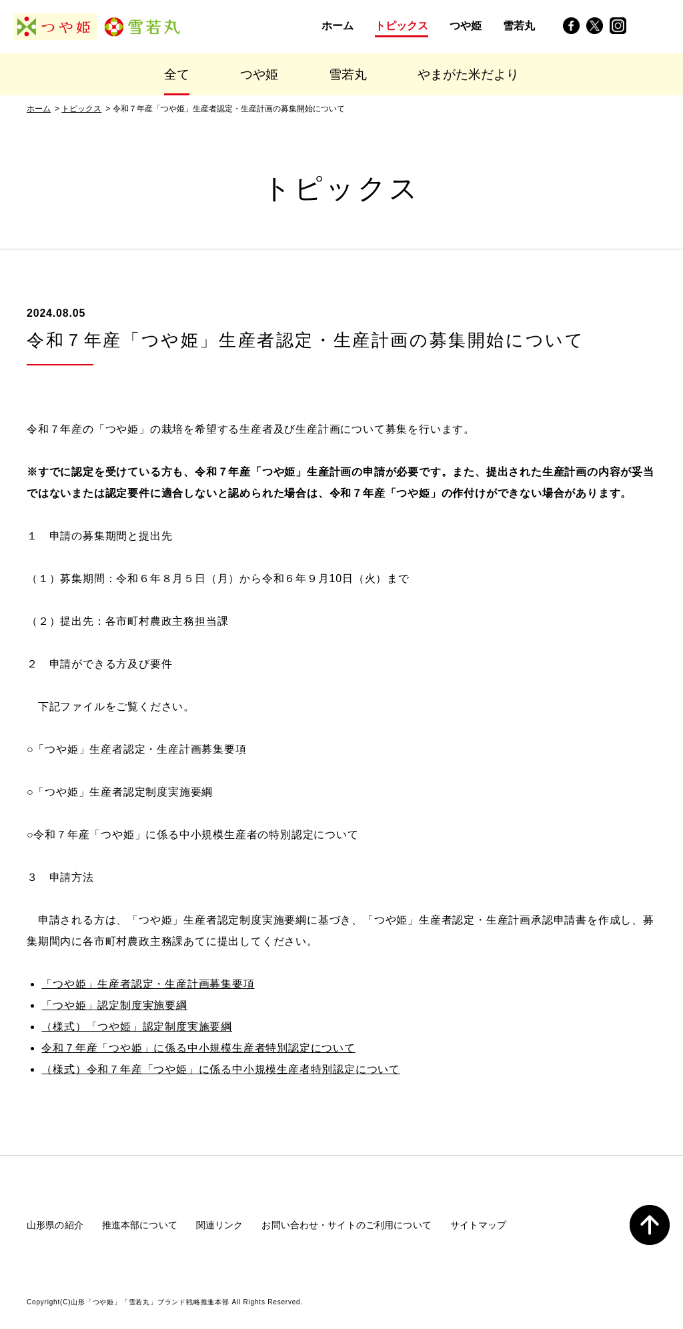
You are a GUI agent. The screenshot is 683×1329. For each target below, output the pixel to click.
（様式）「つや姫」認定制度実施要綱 (136, 1026)
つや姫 (259, 74)
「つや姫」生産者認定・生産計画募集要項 (147, 984)
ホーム (39, 108)
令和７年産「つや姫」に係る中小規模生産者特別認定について (198, 1048)
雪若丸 (348, 74)
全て (176, 74)
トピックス (81, 108)
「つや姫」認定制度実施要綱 (114, 1005)
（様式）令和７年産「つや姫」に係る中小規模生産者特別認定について (220, 1069)
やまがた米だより (468, 74)
